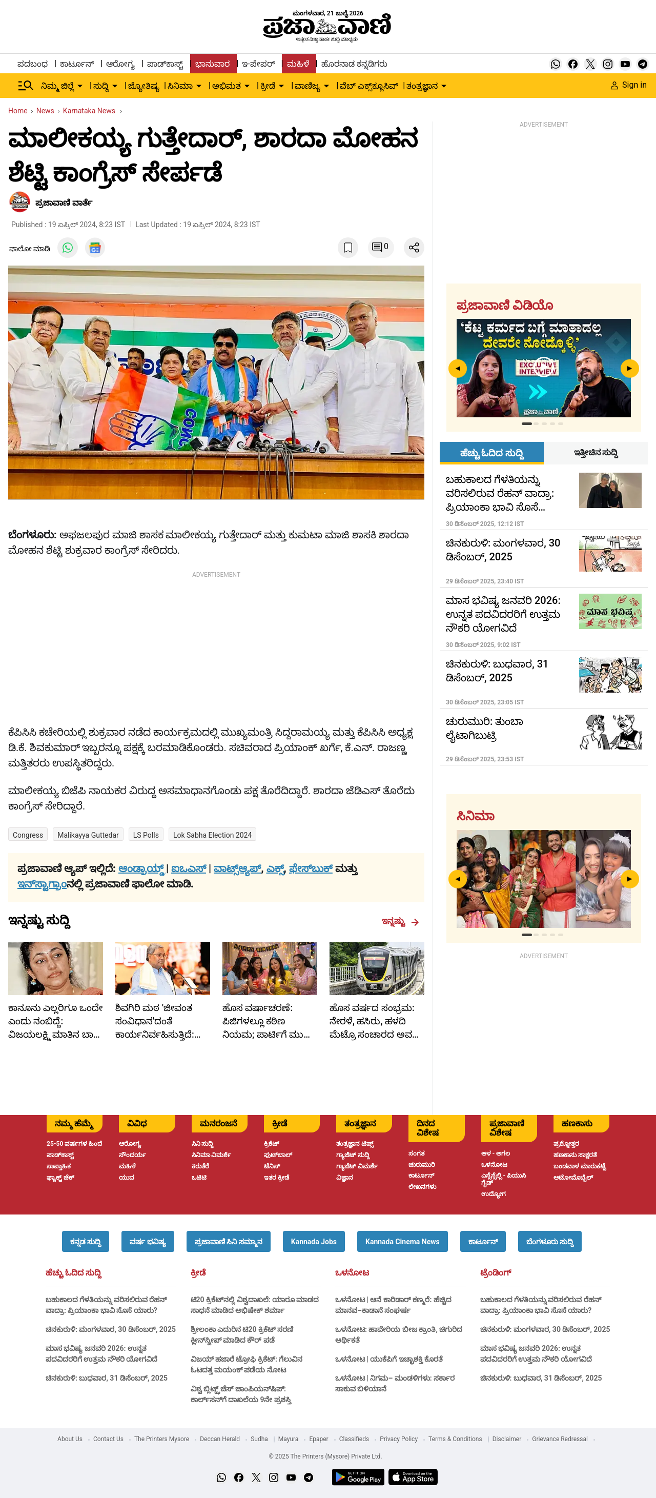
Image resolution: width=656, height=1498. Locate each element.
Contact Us (108, 1439)
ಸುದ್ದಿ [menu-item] (101, 86)
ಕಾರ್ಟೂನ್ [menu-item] (77, 64)
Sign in (629, 85)
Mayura (288, 1439)
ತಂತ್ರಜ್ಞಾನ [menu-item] (422, 86)
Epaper (318, 1439)
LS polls (146, 835)
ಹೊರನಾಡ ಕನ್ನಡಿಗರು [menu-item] (354, 64)
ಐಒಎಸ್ (188, 868)
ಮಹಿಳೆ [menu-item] (298, 64)
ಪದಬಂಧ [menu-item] (32, 64)
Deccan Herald (220, 1439)
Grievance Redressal (560, 1439)
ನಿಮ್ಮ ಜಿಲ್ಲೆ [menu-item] (57, 86)
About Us (70, 1439)
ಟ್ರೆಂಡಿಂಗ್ (495, 1273)
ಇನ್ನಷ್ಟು (400, 921)
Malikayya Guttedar (88, 835)
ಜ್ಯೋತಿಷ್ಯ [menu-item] (143, 86)
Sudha (259, 1439)
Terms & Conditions (455, 1439)
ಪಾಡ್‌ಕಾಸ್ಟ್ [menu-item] (165, 64)
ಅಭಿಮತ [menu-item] (226, 86)
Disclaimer (507, 1439)
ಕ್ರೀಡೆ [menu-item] (267, 86)
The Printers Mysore (161, 1439)
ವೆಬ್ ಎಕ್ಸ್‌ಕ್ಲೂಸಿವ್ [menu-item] (369, 86)
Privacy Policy (399, 1439)
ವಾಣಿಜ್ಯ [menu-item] (307, 86)
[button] (85, 1241)
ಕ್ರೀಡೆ (198, 1273)
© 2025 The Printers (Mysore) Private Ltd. (325, 1456)
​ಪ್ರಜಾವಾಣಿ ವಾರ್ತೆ (63, 203)
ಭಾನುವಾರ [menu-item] (212, 64)
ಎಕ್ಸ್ (275, 868)
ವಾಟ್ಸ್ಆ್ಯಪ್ (237, 868)
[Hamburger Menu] (26, 85)
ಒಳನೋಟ (352, 1273)
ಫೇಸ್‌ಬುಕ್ (311, 868)
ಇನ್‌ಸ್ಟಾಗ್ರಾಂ (42, 884)
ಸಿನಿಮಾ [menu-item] (180, 86)
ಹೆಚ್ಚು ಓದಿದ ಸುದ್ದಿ (73, 1273)
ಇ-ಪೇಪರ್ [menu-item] (258, 64)
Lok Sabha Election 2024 (212, 835)
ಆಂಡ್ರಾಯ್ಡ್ (142, 868)
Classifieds (354, 1439)
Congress (28, 835)
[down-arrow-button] (80, 86)
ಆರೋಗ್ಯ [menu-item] (120, 64)
